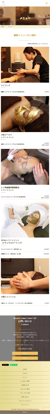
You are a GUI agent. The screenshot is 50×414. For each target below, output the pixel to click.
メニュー (25, 377)
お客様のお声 (25, 385)
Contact (25, 358)
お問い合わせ (25, 397)
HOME (2, 26)
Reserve (25, 353)
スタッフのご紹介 (25, 393)
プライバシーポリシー (25, 401)
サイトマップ (25, 404)
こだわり (25, 373)
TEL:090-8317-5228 (25, 348)
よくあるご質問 (25, 381)
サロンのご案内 (25, 389)
